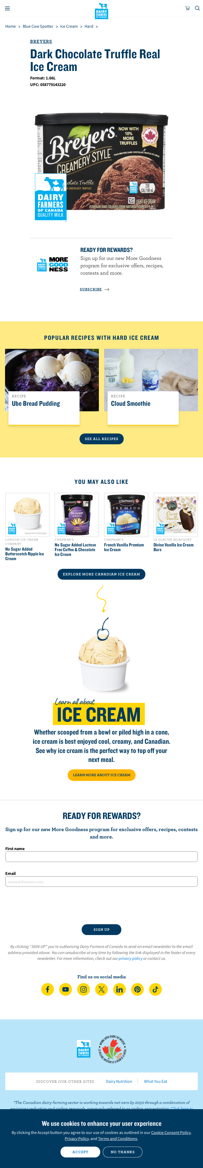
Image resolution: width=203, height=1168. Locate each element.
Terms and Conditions (117, 1138)
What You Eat (155, 1081)
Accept (80, 1152)
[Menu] (7, 8)
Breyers (41, 41)
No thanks (123, 1152)
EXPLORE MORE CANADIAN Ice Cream (101, 574)
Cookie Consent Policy (170, 1132)
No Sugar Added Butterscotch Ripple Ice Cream (24, 554)
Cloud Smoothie (130, 403)
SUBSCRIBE (94, 289)
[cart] (187, 8)
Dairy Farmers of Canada (101, 11)
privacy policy (130, 958)
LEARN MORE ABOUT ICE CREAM (101, 775)
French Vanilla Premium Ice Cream (124, 547)
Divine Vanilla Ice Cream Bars (173, 547)
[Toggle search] (197, 8)
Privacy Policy (77, 1138)
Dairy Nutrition (119, 1081)
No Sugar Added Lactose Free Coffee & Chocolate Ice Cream (75, 549)
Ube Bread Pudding (36, 403)
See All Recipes (101, 439)
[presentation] (101, 905)
